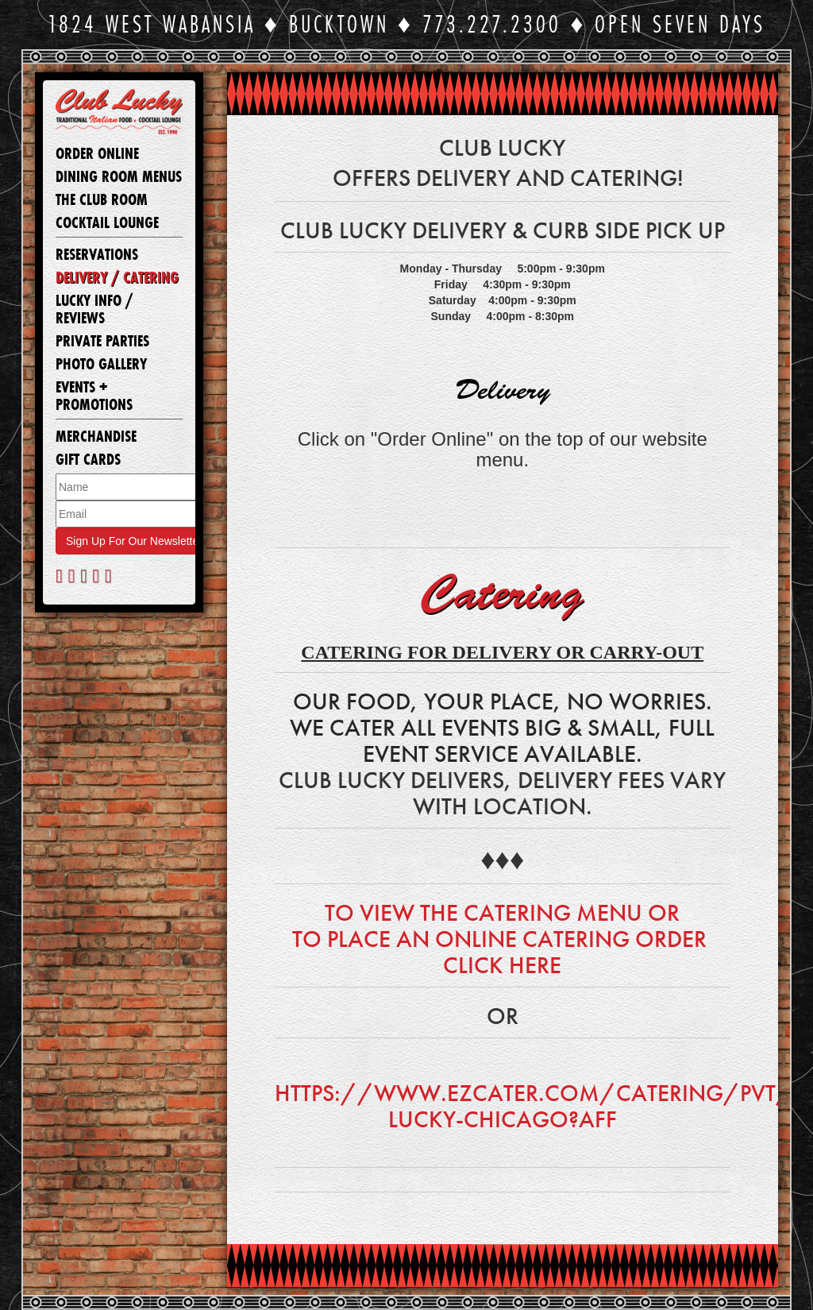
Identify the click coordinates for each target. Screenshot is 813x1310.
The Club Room (102, 200)
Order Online (97, 154)
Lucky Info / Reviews (94, 310)
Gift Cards (88, 460)
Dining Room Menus (119, 177)
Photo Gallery (101, 364)
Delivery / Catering (117, 278)
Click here (502, 965)
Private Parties (102, 341)
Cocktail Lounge (107, 223)
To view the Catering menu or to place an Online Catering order (502, 926)
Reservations (97, 255)
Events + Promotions (94, 396)
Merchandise (96, 436)
